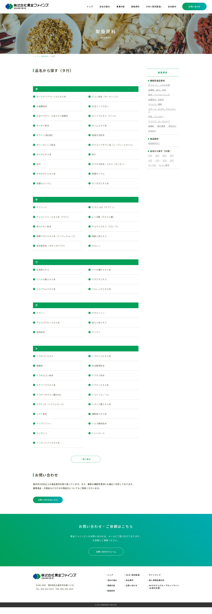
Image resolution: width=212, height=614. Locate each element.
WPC (39, 170)
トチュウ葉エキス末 (101, 410)
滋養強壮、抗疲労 (156, 99)
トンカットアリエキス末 (48, 449)
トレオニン (42, 439)
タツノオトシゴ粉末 (46, 151)
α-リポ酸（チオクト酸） (103, 223)
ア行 (150, 155)
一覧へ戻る (86, 465)
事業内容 (120, 6)
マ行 (164, 160)
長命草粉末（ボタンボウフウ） (51, 252)
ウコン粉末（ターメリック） (105, 103)
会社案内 (172, 6)
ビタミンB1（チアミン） (104, 213)
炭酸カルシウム (44, 190)
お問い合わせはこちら (48, 506)
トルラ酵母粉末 (99, 430)
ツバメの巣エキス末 (46, 286)
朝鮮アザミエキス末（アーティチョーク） (57, 242)
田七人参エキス (99, 329)
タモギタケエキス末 (46, 180)
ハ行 (157, 160)
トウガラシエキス (45, 362)
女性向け (152, 130)
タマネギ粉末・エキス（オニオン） (109, 170)
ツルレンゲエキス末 (101, 295)
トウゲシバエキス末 (101, 362)
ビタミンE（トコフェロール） (51, 410)
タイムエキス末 (99, 132)
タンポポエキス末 (100, 190)
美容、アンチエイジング (159, 94)
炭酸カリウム (98, 180)
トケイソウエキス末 (46, 391)
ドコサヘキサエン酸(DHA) (49, 401)
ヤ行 (172, 160)
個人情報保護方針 (156, 587)
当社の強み (105, 6)
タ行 (172, 155)
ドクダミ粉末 (98, 382)
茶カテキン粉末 (44, 233)
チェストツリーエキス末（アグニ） (53, 223)
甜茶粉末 (41, 338)
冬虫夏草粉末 (98, 372)
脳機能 (151, 126)
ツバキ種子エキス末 (101, 276)
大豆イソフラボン (100, 113)
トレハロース (98, 439)
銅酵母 (40, 372)
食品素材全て (154, 143)
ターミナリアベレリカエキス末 (51, 103)
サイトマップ (155, 581)
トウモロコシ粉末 (45, 382)
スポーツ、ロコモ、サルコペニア (162, 110)
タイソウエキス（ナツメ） (104, 122)
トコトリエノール (100, 401)
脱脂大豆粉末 (98, 141)
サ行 (164, 155)
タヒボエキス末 (44, 161)
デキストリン (98, 319)
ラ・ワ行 (152, 165)
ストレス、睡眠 (155, 104)
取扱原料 (135, 6)
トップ (90, 6)
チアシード (42, 213)
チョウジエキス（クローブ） (105, 233)
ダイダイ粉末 (43, 132)
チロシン (96, 252)
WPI (94, 161)
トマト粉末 (42, 420)
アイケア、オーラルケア (159, 121)
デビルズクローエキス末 (48, 329)
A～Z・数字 (164, 165)
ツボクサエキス (99, 286)
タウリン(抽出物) (45, 141)
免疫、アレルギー (156, 116)
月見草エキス (43, 276)
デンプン (96, 338)
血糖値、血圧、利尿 (157, 90)
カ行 (157, 155)
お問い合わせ (194, 6)
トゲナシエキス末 (100, 391)
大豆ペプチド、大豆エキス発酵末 (52, 122)
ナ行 (150, 160)
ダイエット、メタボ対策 (159, 85)
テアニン (41, 319)
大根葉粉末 (42, 113)
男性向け (172, 126)
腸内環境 (161, 126)
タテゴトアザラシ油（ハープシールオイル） (113, 151)
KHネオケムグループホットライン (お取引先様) (164, 593)
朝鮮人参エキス (99, 242)
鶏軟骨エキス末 (99, 420)
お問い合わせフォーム (106, 558)
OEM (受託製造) (153, 6)
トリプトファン (44, 430)
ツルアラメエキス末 (46, 295)
